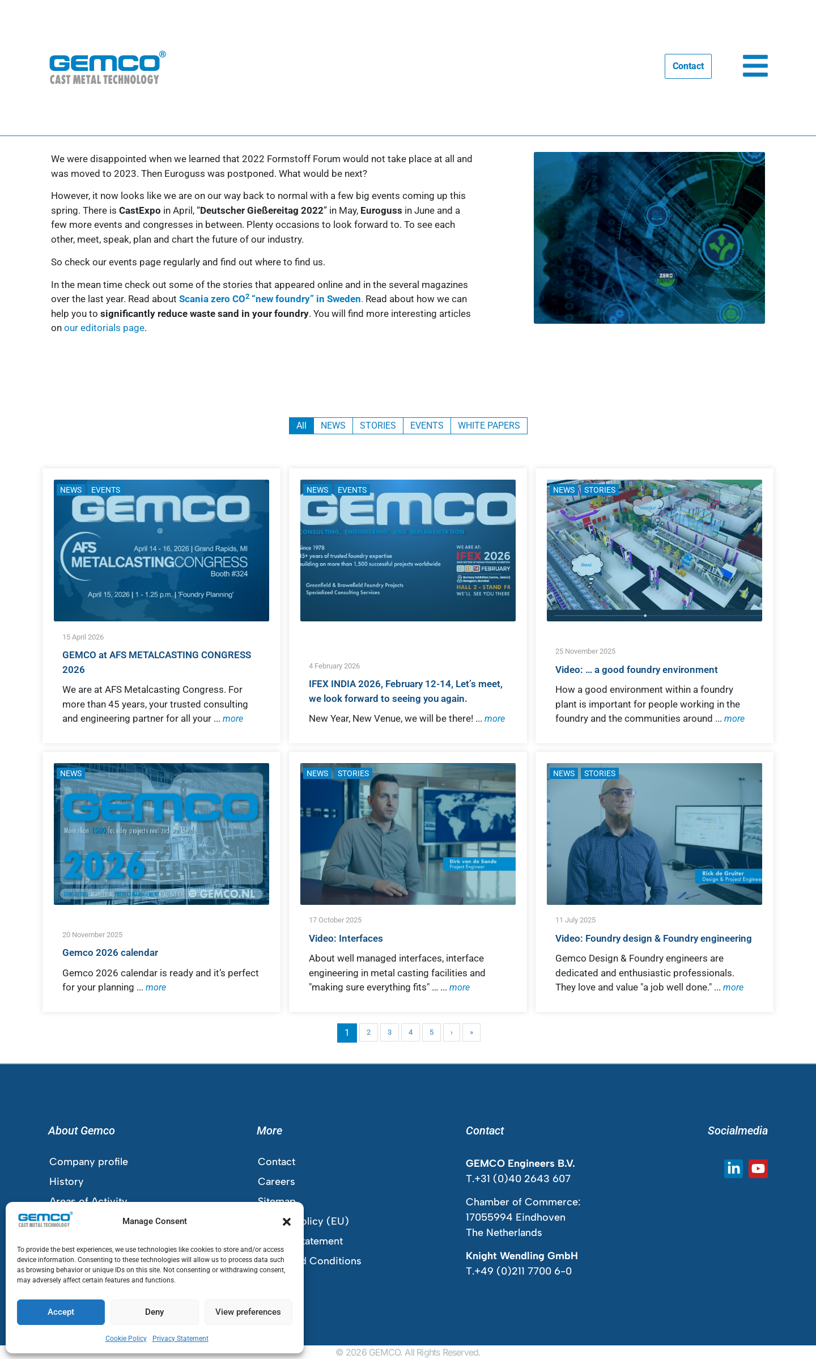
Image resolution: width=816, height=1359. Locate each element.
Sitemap (277, 1201)
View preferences (248, 1312)
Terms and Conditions (310, 1261)
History (66, 1181)
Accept (61, 1312)
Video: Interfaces (346, 938)
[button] (286, 1221)
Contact (276, 1161)
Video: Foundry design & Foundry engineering (653, 938)
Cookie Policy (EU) (303, 1221)
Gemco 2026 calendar (110, 952)
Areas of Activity (88, 1201)
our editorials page (104, 327)
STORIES (599, 489)
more (233, 718)
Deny (154, 1312)
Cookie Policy (126, 1339)
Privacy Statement (180, 1339)
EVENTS (105, 489)
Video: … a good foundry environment (636, 669)
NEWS (71, 489)
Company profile (88, 1161)
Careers (276, 1181)
